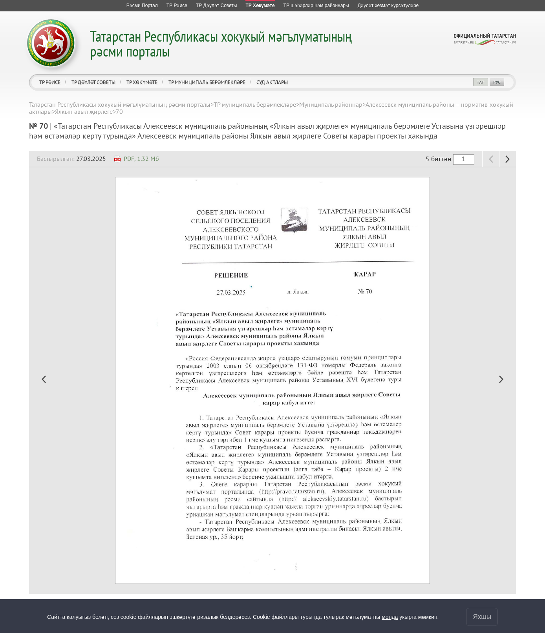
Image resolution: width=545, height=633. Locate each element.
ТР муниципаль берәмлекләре (206, 82)
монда (390, 617)
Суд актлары (272, 82)
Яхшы (482, 616)
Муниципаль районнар (330, 104)
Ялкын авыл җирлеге (84, 111)
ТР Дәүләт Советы (93, 82)
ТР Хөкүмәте (141, 82)
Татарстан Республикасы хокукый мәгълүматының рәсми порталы (221, 43)
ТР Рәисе (49, 82)
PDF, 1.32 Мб (141, 158)
